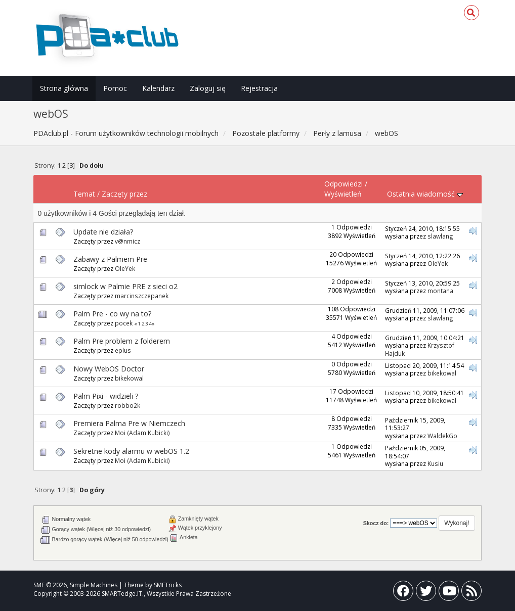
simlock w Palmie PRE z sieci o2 (125, 286)
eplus (123, 350)
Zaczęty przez (124, 194)
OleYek (125, 268)
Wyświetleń (343, 194)
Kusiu (435, 463)
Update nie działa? (103, 232)
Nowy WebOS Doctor (108, 368)
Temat (84, 194)
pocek (124, 323)
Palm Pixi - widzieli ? (105, 396)
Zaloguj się (208, 88)
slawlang (440, 236)
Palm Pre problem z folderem (121, 341)
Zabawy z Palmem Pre (110, 259)
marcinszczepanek (141, 296)
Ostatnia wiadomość (425, 194)
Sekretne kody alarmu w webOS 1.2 (131, 451)
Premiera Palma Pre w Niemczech (129, 423)
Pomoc (115, 88)
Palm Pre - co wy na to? (112, 313)
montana (440, 291)
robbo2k (127, 405)
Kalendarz (158, 88)
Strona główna (64, 88)
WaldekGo (442, 436)
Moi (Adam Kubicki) (142, 433)
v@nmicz (127, 241)
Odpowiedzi (343, 184)
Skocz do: (376, 523)
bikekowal (129, 378)
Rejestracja (259, 88)
